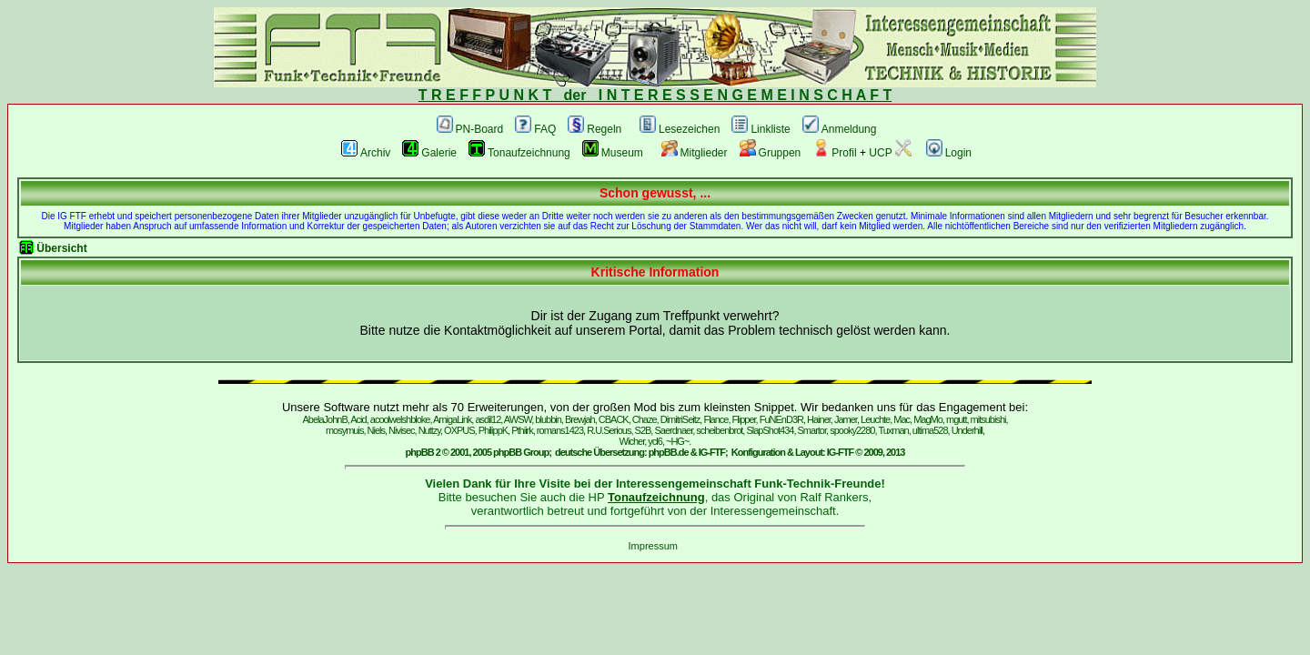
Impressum (653, 545)
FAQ (535, 129)
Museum (612, 152)
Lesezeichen (680, 129)
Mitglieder (694, 152)
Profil (834, 152)
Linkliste (760, 129)
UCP (890, 152)
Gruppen (770, 152)
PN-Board (470, 129)
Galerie (429, 152)
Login (949, 152)
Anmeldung (839, 129)
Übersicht (61, 248)
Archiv (365, 152)
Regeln (594, 129)
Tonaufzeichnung (519, 152)
